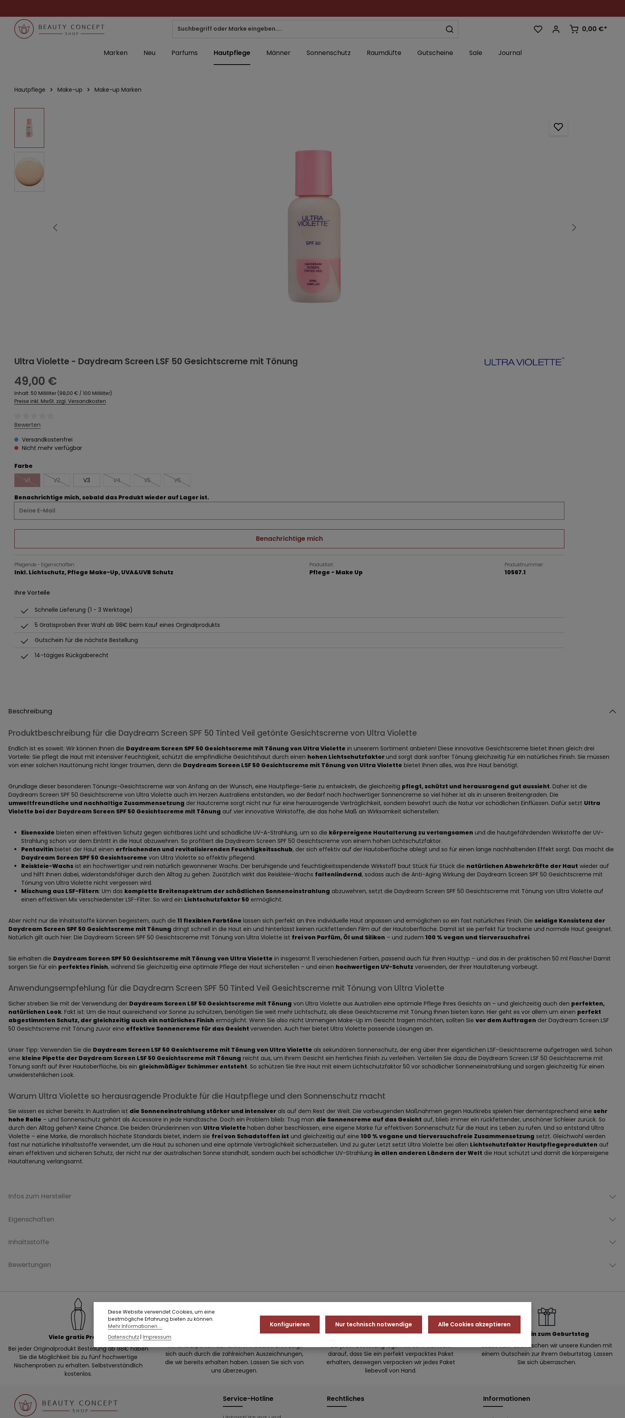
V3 (443, 245)
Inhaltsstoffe (36, 1048)
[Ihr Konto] (555, 31)
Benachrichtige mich (491, 303)
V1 (389, 247)
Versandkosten (412, 1388)
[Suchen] (454, 31)
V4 (479, 247)
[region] (185, 231)
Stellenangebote (510, 1274)
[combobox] (311, 31)
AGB (333, 1231)
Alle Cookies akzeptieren (475, 1325)
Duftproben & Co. (511, 1231)
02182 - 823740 (254, 1255)
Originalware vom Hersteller (526, 1260)
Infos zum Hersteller (52, 996)
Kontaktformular (248, 1301)
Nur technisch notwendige (377, 1325)
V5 (509, 247)
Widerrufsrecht (429, 1406)
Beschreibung (39, 507)
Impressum (344, 1274)
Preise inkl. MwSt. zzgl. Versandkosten (417, 166)
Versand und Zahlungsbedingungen (561, 1406)
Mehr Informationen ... (135, 1327)
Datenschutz (347, 1260)
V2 (419, 247)
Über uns (497, 1288)
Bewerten (384, 190)
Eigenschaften (40, 1022)
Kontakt (338, 1288)
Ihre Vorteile (502, 1245)
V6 (539, 247)
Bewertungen (38, 1074)
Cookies (339, 1245)
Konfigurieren (296, 1325)
